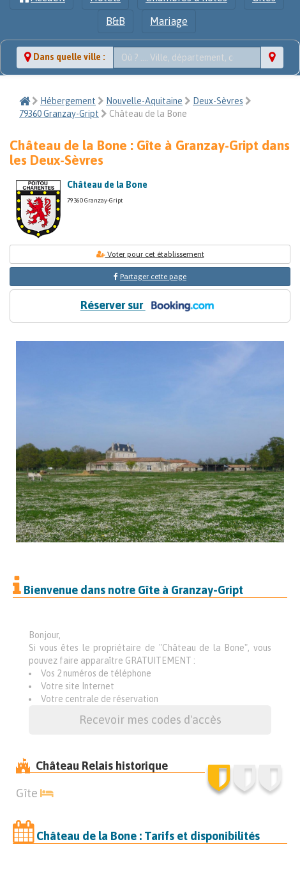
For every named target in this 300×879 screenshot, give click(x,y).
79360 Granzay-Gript (59, 114)
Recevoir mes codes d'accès (150, 719)
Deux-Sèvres (218, 101)
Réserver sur (150, 306)
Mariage (169, 21)
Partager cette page (153, 276)
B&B (115, 21)
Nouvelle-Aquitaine (144, 101)
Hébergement (68, 101)
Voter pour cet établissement (150, 254)
